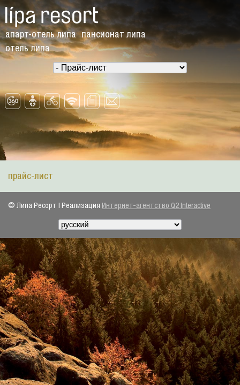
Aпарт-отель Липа (40, 34)
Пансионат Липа (113, 34)
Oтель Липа (27, 48)
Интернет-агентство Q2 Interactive (156, 205)
